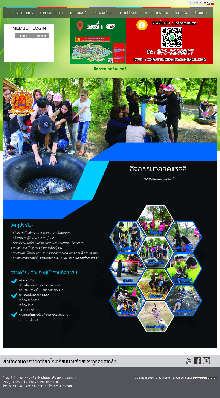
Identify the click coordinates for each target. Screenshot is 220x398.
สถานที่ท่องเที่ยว (129, 12)
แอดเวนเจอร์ (78, 12)
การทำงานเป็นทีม (102, 12)
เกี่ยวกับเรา (200, 12)
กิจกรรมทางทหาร (22, 12)
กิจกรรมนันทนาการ (52, 12)
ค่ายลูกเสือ (180, 12)
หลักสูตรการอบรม (156, 12)
